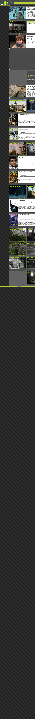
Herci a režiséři (29, 3)
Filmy (12, 2)
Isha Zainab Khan (23, 219)
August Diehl (27, 204)
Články (25, 2)
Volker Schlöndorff (23, 203)
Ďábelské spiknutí (30, 24)
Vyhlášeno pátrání (16, 22)
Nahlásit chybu (4, 286)
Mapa (21, 2)
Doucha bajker (30, 71)
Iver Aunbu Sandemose (29, 219)
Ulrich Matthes (22, 204)
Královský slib (14, 143)
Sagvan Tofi (27, 161)
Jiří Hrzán (21, 176)
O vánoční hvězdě (16, 186)
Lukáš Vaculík (22, 161)
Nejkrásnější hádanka (17, 100)
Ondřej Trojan (23, 160)
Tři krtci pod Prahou (31, 27)
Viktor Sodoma (32, 176)
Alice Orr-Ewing (22, 118)
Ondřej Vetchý (22, 133)
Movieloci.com (31, 286)
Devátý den (29, 28)
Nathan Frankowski (24, 117)
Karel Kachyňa (23, 132)
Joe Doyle (27, 118)
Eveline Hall (31, 118)
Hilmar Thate (31, 204)
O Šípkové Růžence (16, 229)
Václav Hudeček (23, 175)
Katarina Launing (23, 218)
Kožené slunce (30, 25)
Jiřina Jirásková (27, 133)
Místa (16, 2)
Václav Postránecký (27, 176)
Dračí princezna (30, 29)
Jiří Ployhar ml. (32, 133)
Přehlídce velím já (16, 257)
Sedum (29, 26)
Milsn (28, 75)
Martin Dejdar (31, 161)
